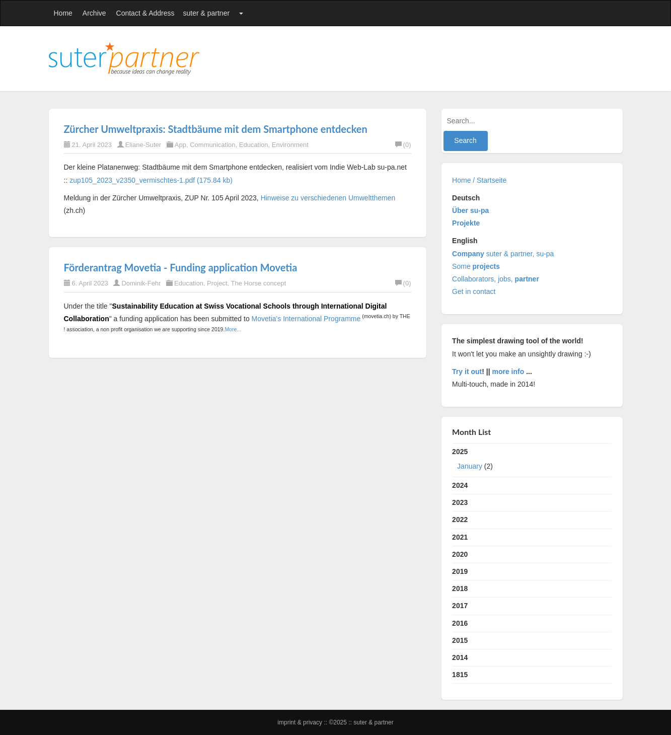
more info (508, 372)
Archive (94, 13)
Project (217, 283)
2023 (460, 502)
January (469, 466)
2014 (460, 657)
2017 (460, 606)
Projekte (466, 223)
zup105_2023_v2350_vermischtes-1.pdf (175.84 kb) (151, 180)
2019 (460, 571)
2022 (460, 520)
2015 (460, 640)
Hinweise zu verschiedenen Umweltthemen (328, 198)
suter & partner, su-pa (503, 254)
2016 (460, 623)
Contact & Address (145, 13)
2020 (460, 554)
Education (253, 145)
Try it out (467, 372)
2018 (460, 588)
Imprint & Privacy (300, 722)
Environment (290, 145)
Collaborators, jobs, (495, 279)
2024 (460, 485)
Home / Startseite (479, 180)
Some (476, 266)
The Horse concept (258, 283)
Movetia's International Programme (306, 319)
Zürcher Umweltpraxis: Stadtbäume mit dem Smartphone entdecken (215, 129)
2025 (532, 461)
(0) (403, 145)
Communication (212, 145)
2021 (460, 537)
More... (233, 329)
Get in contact (473, 291)
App (180, 145)
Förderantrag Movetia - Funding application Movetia (180, 267)
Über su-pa (470, 210)
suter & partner (206, 13)
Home (63, 13)
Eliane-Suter (143, 145)
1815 (460, 675)
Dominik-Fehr (141, 283)
